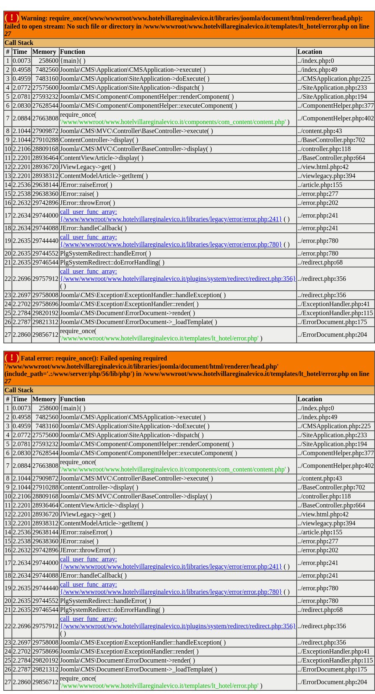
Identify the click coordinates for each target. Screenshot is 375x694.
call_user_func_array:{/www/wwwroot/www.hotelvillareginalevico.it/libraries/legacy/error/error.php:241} (171, 215)
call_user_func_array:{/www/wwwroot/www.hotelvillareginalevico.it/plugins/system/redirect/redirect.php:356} (178, 275)
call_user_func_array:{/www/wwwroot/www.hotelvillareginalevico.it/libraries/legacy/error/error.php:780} (171, 241)
